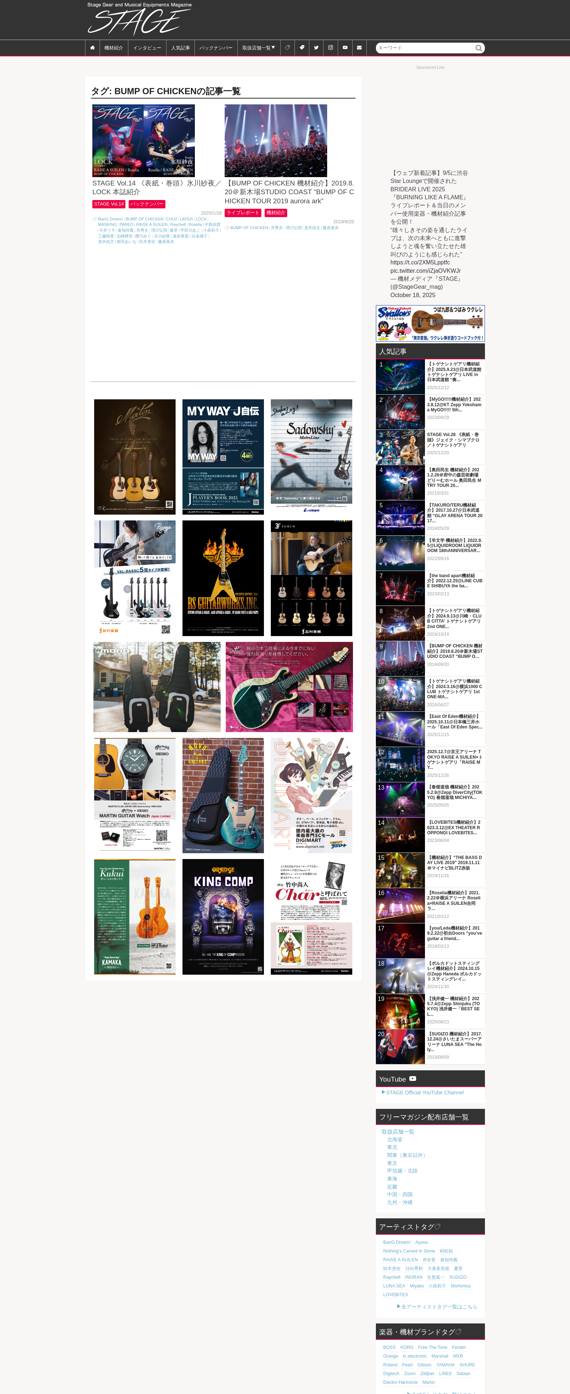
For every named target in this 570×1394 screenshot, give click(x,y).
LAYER (186, 238)
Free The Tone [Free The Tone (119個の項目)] (428, 1330)
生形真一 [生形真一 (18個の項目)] (412, 1268)
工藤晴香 (106, 255)
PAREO (126, 243)
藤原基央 (166, 261)
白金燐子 (200, 255)
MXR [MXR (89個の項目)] (433, 1339)
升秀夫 (142, 249)
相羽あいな (127, 261)
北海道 (394, 1139)
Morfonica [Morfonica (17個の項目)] (430, 1277)
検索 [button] (479, 52)
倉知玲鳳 (126, 249)
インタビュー (147, 47)
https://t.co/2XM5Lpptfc (420, 262)
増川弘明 (159, 249)
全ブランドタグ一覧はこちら (445, 1377)
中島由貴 (213, 243)
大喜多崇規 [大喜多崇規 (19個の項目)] (434, 1260)
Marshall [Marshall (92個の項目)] (417, 1339)
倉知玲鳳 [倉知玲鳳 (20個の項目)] (460, 1251)
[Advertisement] (352, 20)
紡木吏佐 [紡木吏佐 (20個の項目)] (391, 1260)
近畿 (392, 1187)
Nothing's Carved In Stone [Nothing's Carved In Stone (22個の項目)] (451, 1242)
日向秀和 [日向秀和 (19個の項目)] (412, 1260)
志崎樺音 (125, 255)
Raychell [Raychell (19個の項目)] (469, 1260)
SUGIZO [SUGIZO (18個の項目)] (431, 1268)
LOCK (201, 238)
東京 (392, 1163)
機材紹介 (113, 47)
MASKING (107, 243)
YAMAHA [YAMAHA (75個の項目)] (409, 1347)
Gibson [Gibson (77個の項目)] (389, 1347)
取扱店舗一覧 (256, 47)
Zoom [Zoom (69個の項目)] (464, 1347)
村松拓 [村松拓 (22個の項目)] (389, 1251)
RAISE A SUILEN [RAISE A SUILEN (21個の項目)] (415, 1251)
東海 (392, 1179)
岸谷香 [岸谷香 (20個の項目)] (441, 1251)
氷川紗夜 (162, 255)
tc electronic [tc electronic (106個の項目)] (394, 1339)
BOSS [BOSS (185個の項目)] (388, 1330)
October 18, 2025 (412, 295)
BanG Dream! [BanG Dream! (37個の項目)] (395, 1242)
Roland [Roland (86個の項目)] (449, 1339)
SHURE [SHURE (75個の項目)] (429, 1347)
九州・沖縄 (400, 1202)
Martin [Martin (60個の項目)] (388, 1365)
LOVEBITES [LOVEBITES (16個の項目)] (454, 1277)
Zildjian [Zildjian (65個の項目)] (389, 1356)
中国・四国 (400, 1194)
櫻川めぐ (143, 255)
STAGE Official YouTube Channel (424, 1092)
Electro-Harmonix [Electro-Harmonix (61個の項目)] (449, 1356)
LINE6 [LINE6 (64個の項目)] (406, 1356)
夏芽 (174, 249)
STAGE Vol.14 (110, 223)
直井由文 (106, 261)
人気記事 (180, 47)
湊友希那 (181, 255)
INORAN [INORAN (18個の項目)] (391, 1268)
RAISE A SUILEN (151, 243)
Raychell (178, 243)
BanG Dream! (110, 238)
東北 (392, 1147)
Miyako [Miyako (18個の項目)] (389, 1277)
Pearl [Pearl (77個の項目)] (464, 1339)
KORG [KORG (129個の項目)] (405, 1330)
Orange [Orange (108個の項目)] (470, 1330)
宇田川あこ (190, 249)
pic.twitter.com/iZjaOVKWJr (425, 271)
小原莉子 (211, 249)
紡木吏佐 (147, 261)
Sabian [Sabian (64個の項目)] (422, 1356)
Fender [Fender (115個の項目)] (452, 1330)
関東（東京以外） (407, 1155)
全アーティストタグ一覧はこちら (439, 1289)
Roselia (195, 243)
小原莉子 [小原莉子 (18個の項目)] (409, 1277)
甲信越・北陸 (402, 1171)
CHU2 (171, 238)
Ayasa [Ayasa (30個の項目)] (418, 1242)
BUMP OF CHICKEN (144, 238)
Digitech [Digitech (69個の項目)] (448, 1347)
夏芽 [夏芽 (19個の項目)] (453, 1260)
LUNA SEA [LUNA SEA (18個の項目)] (454, 1268)
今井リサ (107, 249)
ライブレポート (244, 232)
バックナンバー (216, 47)
